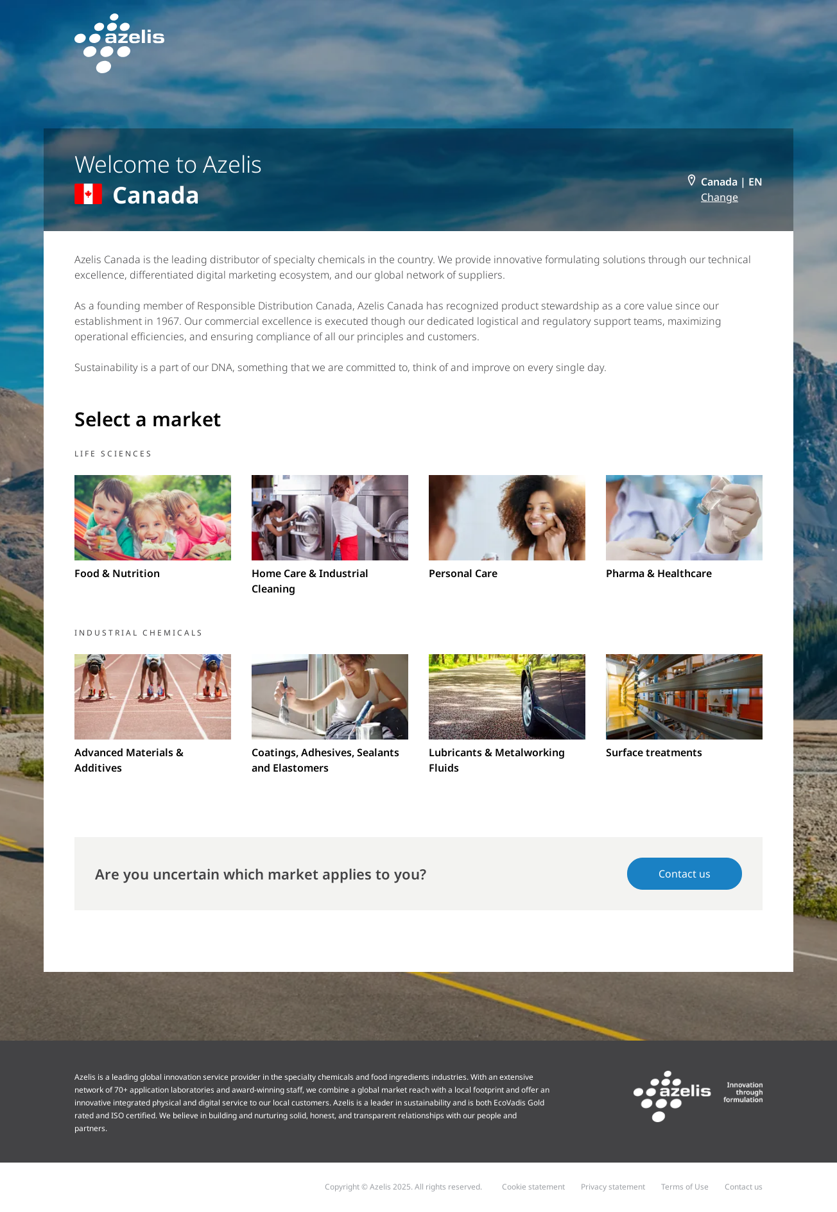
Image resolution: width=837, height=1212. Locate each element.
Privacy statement (613, 1186)
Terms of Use (685, 1186)
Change (719, 197)
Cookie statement (533, 1186)
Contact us (685, 874)
